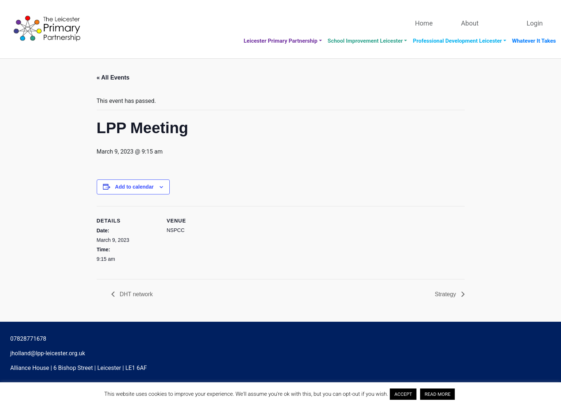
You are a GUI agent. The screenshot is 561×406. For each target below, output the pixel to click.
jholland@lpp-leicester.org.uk (47, 353)
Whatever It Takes (534, 41)
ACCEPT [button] (403, 394)
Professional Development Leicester (457, 41)
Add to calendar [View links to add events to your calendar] (134, 187)
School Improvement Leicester (365, 41)
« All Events (113, 77)
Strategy (445, 294)
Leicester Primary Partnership (280, 41)
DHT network (136, 294)
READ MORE (437, 394)
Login (535, 23)
